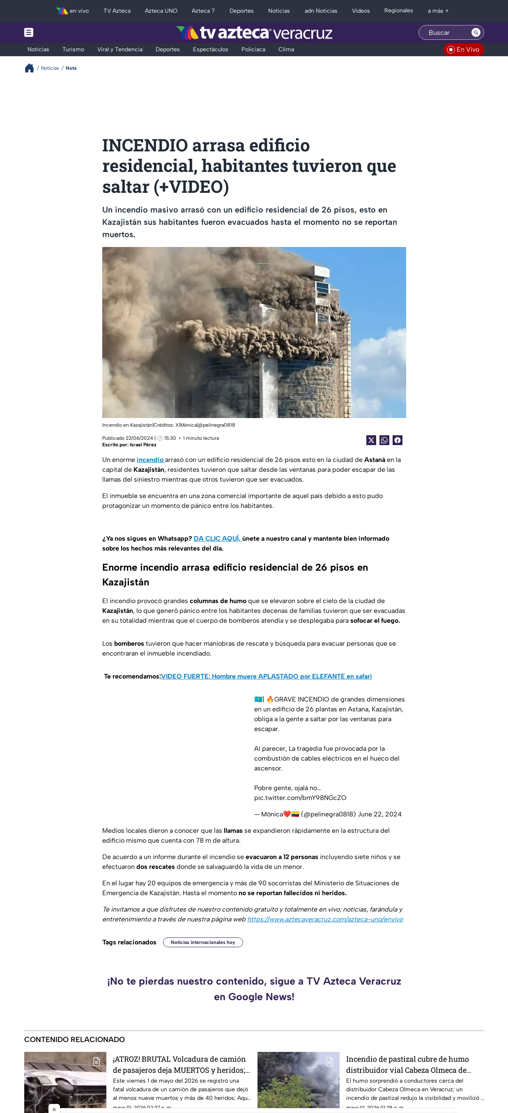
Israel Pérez (143, 445)
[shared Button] (384, 440)
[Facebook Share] (397, 440)
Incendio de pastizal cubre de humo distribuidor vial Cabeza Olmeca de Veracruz (407, 1064)
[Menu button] (57, 32)
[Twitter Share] (371, 440)
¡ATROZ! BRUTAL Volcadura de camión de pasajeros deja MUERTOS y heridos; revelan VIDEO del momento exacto (179, 1064)
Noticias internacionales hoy (203, 942)
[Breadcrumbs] (32, 68)
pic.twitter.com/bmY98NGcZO (300, 798)
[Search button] (475, 32)
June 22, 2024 (380, 814)
